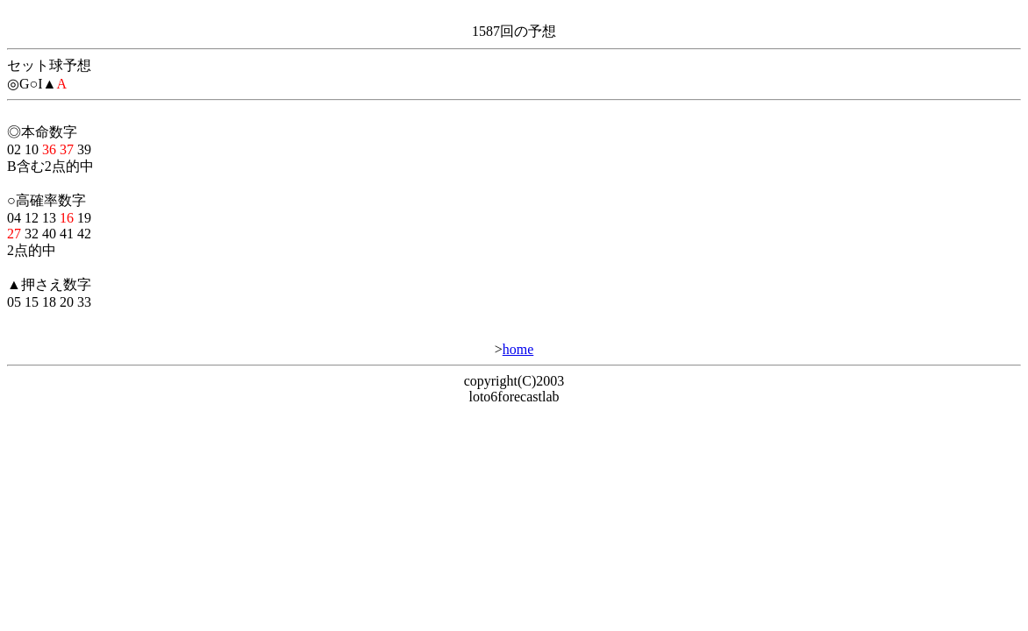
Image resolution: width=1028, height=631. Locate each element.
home (518, 349)
